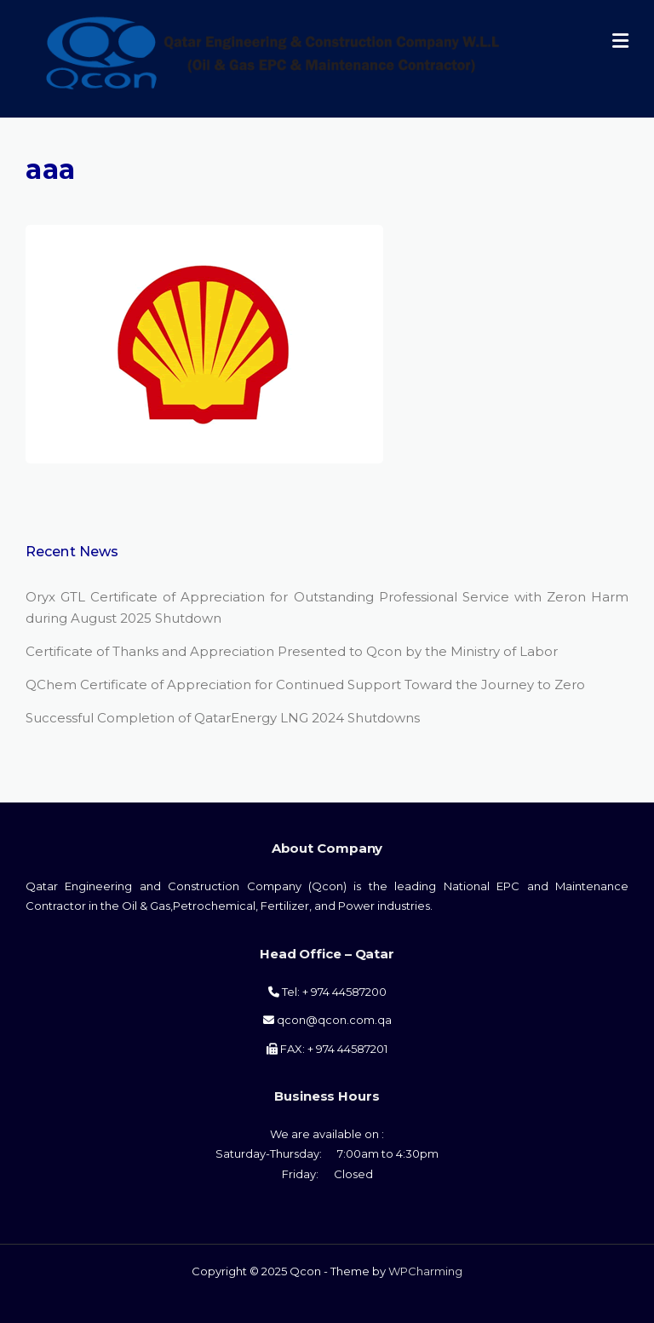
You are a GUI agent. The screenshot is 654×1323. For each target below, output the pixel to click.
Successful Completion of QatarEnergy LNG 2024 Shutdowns (223, 718)
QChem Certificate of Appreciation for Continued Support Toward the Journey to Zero (305, 684)
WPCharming (425, 1271)
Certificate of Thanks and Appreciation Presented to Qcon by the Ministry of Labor (292, 651)
